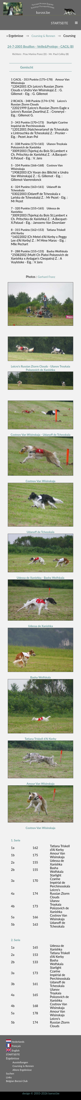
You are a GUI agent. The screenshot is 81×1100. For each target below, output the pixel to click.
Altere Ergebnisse (22, 1069)
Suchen (10, 1073)
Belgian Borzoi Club (17, 1080)
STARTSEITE (59, 23)
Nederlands (18, 1041)
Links (9, 1077)
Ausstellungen (20, 1062)
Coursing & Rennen (43, 36)
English (15, 1050)
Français (16, 1045)
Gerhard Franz (46, 277)
